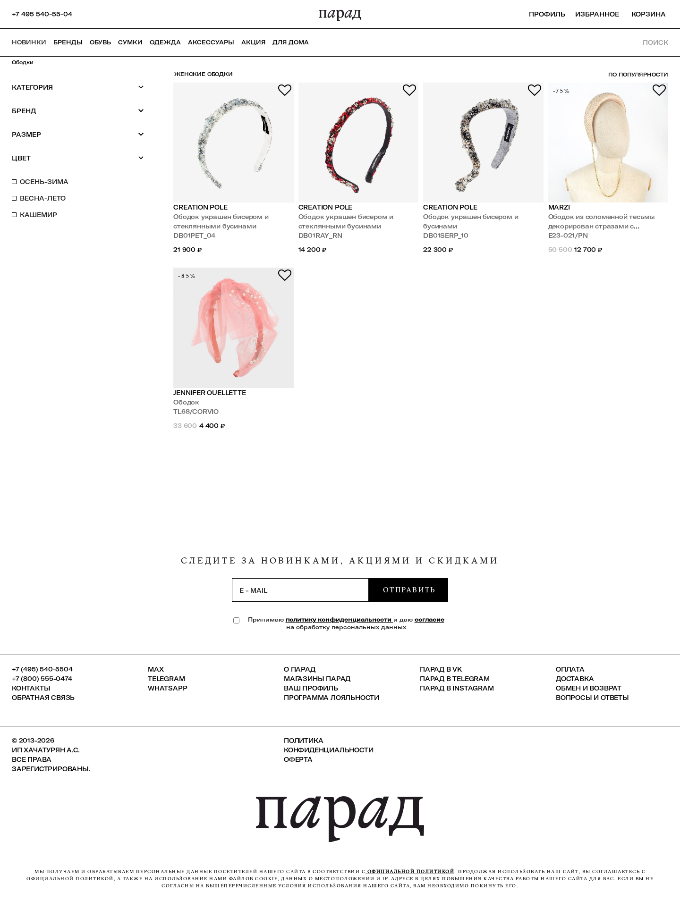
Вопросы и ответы (592, 697)
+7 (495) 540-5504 (42, 669)
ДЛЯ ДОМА (290, 42)
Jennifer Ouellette (209, 392)
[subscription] (300, 590)
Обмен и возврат (588, 688)
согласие (429, 619)
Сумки (130, 42)
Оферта (298, 759)
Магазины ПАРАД (317, 678)
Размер (78, 134)
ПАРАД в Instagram (457, 688)
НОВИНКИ (29, 42)
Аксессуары (211, 42)
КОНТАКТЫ (31, 688)
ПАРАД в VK (441, 669)
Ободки (23, 62)
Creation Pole (200, 207)
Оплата (570, 669)
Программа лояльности (331, 697)
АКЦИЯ (253, 42)
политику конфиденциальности (339, 619)
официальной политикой (410, 871)
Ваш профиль (311, 688)
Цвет (78, 158)
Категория (78, 87)
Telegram (166, 678)
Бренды (68, 42)
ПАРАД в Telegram (455, 678)
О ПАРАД (299, 669)
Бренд (78, 111)
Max (155, 669)
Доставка (575, 678)
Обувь (100, 42)
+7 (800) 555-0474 (42, 678)
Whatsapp (167, 688)
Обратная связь (43, 697)
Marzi (559, 207)
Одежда (165, 42)
